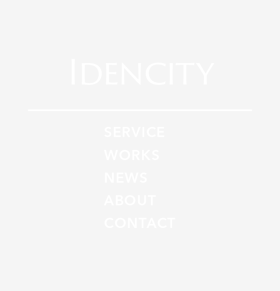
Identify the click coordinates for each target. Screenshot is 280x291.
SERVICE (135, 132)
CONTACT (140, 223)
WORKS (132, 155)
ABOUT (130, 201)
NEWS (126, 178)
